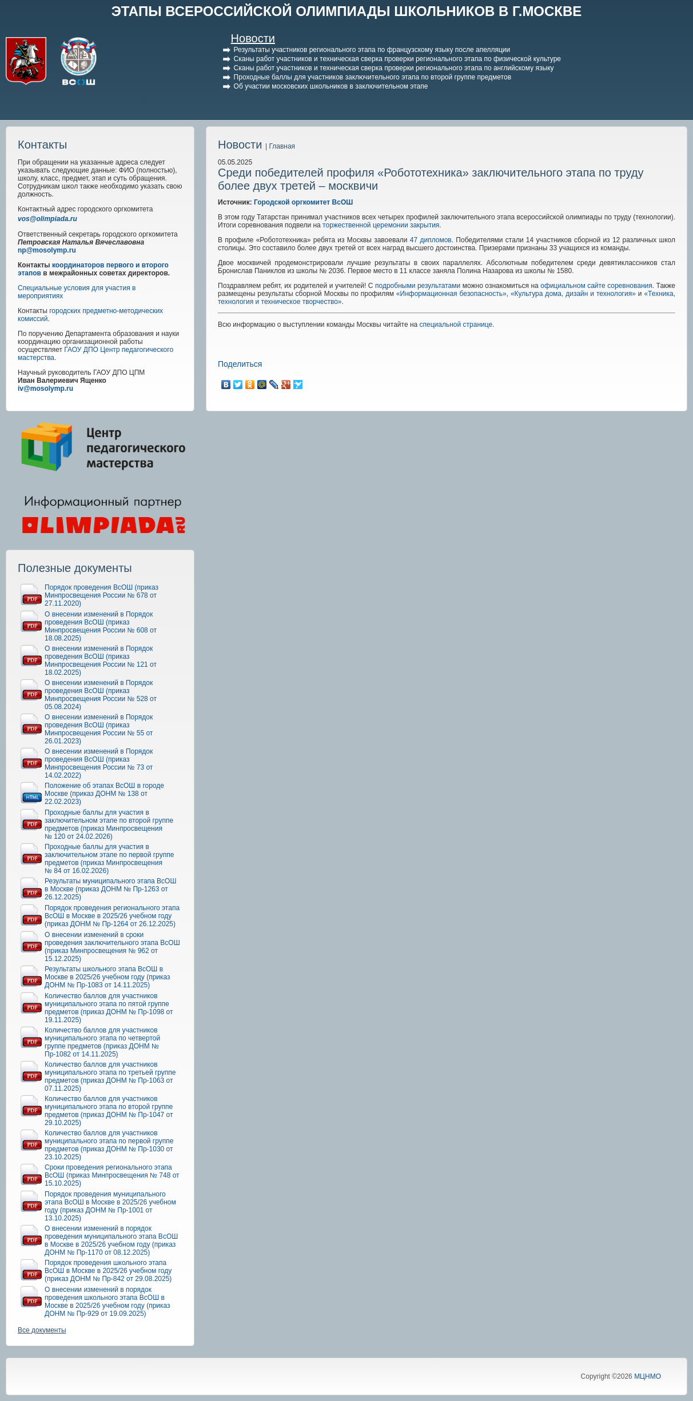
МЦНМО (647, 1376)
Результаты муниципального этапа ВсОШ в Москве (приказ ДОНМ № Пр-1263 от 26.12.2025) (110, 889)
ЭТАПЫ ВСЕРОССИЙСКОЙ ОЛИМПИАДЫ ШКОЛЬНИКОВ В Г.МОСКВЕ (346, 11)
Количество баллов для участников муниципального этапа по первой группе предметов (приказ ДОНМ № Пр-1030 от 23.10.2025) (109, 1145)
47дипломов (431, 240)
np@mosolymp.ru (47, 250)
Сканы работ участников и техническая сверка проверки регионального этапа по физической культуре (397, 59)
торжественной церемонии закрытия (380, 225)
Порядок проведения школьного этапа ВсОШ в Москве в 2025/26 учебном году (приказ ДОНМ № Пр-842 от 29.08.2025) (108, 1271)
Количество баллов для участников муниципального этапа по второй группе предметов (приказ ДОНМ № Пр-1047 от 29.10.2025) (109, 1111)
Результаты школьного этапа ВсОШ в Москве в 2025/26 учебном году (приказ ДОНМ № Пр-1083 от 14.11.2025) (107, 977)
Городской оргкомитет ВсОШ (303, 202)
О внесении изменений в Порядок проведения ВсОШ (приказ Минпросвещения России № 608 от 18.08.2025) (101, 626)
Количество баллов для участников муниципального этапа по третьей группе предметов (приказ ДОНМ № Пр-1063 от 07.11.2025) (110, 1076)
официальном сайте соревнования (596, 286)
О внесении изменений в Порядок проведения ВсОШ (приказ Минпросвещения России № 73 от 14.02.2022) (99, 763)
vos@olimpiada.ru (47, 219)
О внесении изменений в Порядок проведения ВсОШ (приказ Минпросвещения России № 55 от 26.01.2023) (99, 729)
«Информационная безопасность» (451, 294)
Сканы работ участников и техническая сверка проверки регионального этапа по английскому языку (394, 68)
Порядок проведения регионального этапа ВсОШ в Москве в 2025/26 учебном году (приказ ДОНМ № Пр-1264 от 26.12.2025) (112, 916)
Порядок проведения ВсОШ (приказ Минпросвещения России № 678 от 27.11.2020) (101, 595)
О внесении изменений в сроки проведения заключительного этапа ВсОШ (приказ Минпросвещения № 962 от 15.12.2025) (112, 947)
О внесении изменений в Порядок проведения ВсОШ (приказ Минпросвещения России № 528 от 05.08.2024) (101, 695)
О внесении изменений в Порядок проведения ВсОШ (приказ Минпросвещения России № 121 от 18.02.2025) (101, 661)
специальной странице (456, 325)
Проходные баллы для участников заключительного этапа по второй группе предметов (372, 77)
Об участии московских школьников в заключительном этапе (331, 86)
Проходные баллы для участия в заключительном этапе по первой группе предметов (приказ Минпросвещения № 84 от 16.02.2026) (109, 859)
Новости (253, 38)
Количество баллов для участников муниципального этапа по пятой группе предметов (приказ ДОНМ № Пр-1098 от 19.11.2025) (109, 1008)
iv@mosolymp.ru (45, 389)
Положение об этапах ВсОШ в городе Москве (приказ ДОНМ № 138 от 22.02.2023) (104, 794)
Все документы (42, 1330)
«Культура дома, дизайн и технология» (573, 294)
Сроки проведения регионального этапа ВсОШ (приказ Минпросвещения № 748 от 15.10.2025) (112, 1175)
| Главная (280, 146)
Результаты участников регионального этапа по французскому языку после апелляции (372, 50)
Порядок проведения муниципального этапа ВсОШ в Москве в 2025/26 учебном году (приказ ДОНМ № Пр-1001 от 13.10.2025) (110, 1206)
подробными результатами (417, 286)
